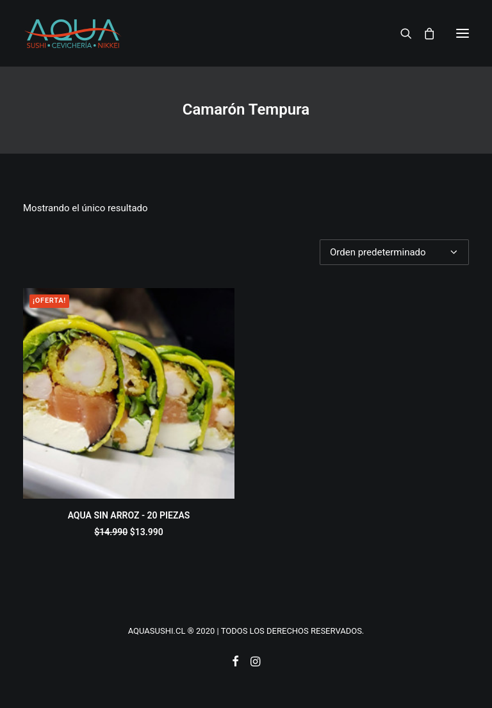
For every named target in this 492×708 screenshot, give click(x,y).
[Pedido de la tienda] (394, 252)
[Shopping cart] (423, 33)
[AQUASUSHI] (72, 33)
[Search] (400, 33)
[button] (462, 33)
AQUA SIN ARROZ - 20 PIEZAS (129, 515)
